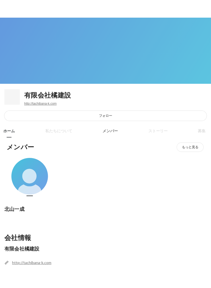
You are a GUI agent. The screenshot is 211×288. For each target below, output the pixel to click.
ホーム (9, 131)
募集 (202, 131)
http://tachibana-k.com (40, 104)
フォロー (105, 115)
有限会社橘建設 (47, 95)
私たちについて (58, 131)
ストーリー (158, 131)
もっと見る (190, 147)
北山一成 (14, 209)
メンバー (110, 131)
